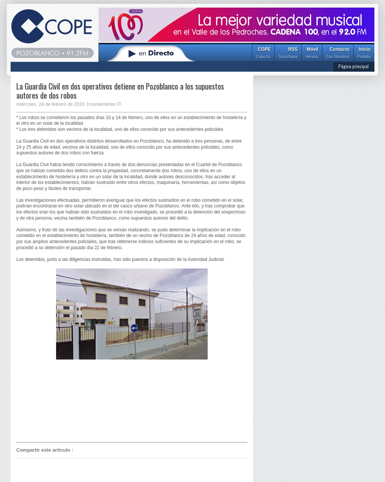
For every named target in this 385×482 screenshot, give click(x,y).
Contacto (337, 54)
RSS (288, 54)
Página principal (353, 66)
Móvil (311, 54)
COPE (263, 54)
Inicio (364, 54)
